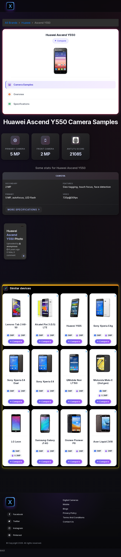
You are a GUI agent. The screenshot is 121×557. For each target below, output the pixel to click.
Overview (15, 94)
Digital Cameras (70, 505)
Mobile (66, 509)
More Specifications (24, 209)
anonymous (12, 273)
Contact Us (68, 526)
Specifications (18, 104)
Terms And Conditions (73, 522)
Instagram (15, 533)
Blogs (65, 513)
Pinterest (14, 540)
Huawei (25, 22)
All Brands (11, 22)
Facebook (15, 519)
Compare (60, 41)
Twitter (13, 526)
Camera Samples (20, 85)
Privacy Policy (69, 518)
